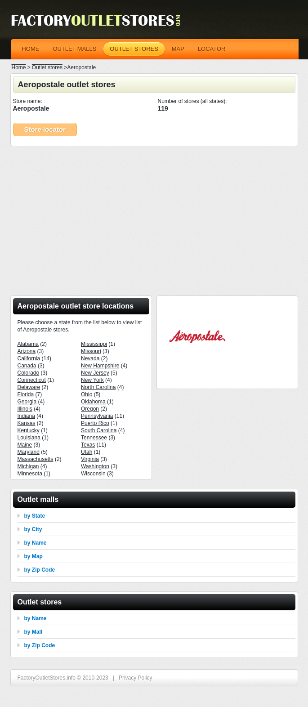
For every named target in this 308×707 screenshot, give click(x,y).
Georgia (27, 401)
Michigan (28, 466)
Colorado (29, 373)
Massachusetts (36, 459)
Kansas (27, 423)
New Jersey (95, 373)
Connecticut (32, 380)
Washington (95, 466)
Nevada (90, 358)
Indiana (26, 416)
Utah (86, 452)
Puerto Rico (95, 423)
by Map (33, 556)
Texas (88, 445)
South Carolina (98, 430)
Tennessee (94, 437)
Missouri (91, 351)
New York (92, 380)
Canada (27, 365)
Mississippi (94, 344)
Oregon (90, 409)
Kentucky (29, 430)
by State (34, 516)
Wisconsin (93, 473)
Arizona (27, 351)
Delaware (29, 387)
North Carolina (98, 387)
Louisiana (29, 437)
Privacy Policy (135, 678)
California (29, 358)
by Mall (33, 632)
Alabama (28, 344)
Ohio (86, 394)
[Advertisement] (154, 218)
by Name (35, 543)
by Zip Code (39, 570)
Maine (25, 445)
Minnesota (30, 473)
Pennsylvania (97, 416)
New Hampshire (100, 365)
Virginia (90, 459)
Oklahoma (93, 401)
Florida (26, 394)
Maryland (29, 452)
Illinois (25, 409)
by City (33, 529)
